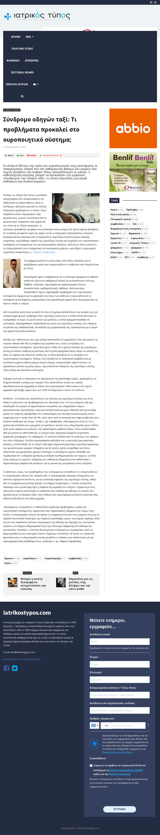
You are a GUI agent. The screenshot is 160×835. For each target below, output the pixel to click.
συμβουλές (78, 558)
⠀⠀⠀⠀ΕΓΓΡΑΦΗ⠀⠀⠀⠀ (119, 809)
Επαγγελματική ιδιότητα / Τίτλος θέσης (113, 687)
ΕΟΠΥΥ (138, 252)
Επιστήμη (119, 252)
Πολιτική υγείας (123, 214)
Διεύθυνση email (100, 634)
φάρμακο (139, 247)
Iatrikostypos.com (27, 612)
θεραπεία (138, 233)
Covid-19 (119, 242)
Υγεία (10, 563)
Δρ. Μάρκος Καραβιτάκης (42, 252)
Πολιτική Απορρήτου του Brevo (117, 752)
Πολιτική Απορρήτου (120, 774)
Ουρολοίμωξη (55, 558)
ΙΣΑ (138, 223)
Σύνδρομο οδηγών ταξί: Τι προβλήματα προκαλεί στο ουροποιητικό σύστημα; (41, 129)
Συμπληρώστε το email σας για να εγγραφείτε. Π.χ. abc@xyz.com (119, 648)
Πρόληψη (135, 209)
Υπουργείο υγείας (124, 219)
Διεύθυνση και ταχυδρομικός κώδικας (112, 703)
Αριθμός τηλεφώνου (102, 718)
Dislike (31, 155)
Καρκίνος (119, 238)
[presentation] (114, 797)
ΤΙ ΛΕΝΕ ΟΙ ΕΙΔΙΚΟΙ (12, 110)
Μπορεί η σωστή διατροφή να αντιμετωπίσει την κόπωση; (33, 584)
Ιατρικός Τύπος (142, 242)
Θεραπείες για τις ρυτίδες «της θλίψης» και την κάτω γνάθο (81, 584)
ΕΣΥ (129, 257)
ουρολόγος (32, 558)
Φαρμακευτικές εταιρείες (129, 228)
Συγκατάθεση (98, 758)
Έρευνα (12, 558)
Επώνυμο (95, 672)
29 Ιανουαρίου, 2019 (15, 147)
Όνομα (94, 657)
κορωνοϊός (140, 238)
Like (20, 155)
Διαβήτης (145, 257)
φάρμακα (119, 247)
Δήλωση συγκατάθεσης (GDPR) (126, 770)
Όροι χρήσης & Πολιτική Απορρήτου (22, 659)
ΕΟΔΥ (116, 257)
